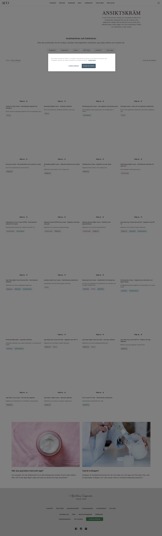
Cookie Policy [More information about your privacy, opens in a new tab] (92, 60)
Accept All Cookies (89, 66)
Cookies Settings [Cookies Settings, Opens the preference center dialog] (73, 65)
